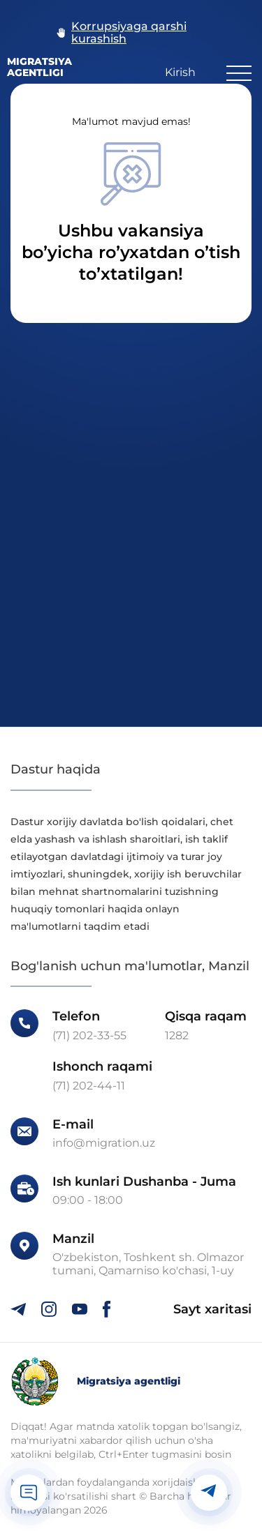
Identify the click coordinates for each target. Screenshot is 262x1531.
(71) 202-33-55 (89, 1036)
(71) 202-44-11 (88, 1086)
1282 (177, 1036)
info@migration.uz (103, 1143)
